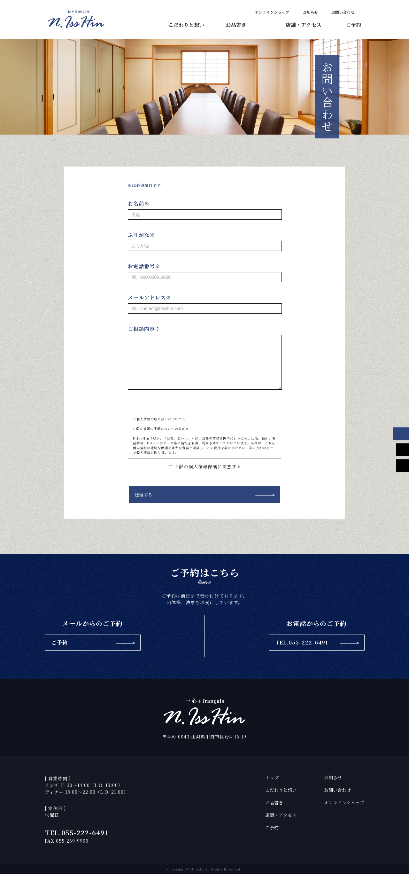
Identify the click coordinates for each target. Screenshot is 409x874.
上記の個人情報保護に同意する (204, 466)
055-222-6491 (84, 832)
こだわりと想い (281, 789)
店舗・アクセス (281, 814)
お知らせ (310, 12)
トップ (272, 777)
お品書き (274, 802)
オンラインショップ (272, 12)
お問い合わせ (342, 12)
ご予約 (272, 826)
